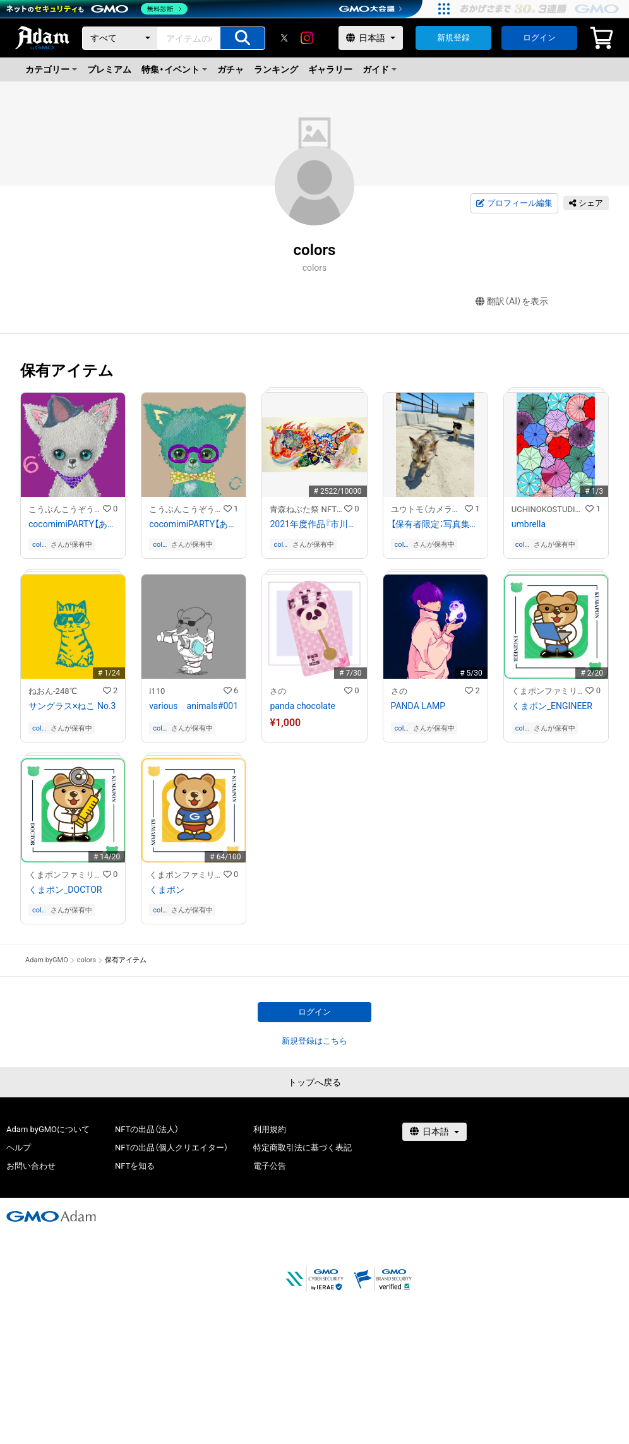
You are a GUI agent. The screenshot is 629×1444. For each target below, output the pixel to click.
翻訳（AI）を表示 (512, 301)
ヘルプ (18, 1147)
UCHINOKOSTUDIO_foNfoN (549, 509)
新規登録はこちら (314, 1041)
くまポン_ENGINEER (552, 706)
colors (40, 544)
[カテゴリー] (120, 38)
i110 (157, 691)
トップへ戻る (314, 1082)
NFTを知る (135, 1166)
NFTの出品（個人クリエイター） (171, 1147)
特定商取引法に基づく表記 (302, 1147)
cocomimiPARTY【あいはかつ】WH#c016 (72, 524)
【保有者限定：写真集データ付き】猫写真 (435, 524)
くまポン (166, 890)
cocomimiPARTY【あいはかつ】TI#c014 (193, 524)
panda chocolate (302, 706)
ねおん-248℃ (52, 691)
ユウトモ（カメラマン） (428, 509)
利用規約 (269, 1129)
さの (278, 691)
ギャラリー (330, 69)
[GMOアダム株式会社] (51, 1216)
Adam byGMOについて (48, 1129)
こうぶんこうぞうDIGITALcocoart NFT (65, 509)
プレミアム (109, 69)
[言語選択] (370, 38)
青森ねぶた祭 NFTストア (307, 509)
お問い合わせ (31, 1166)
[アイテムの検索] (242, 38)
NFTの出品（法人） (147, 1129)
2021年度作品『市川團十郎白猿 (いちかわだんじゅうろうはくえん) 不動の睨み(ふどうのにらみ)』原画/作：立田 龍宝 (314, 524)
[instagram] (307, 38)
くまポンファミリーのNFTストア (549, 691)
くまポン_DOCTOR (65, 890)
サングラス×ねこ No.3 (72, 706)
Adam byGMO (46, 960)
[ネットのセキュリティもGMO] (97, 9)
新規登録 (453, 37)
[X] (284, 38)
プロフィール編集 (514, 203)
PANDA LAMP (418, 706)
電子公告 (269, 1166)
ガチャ (230, 69)
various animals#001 (193, 706)
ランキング (276, 69)
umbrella (529, 524)
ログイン (539, 37)
